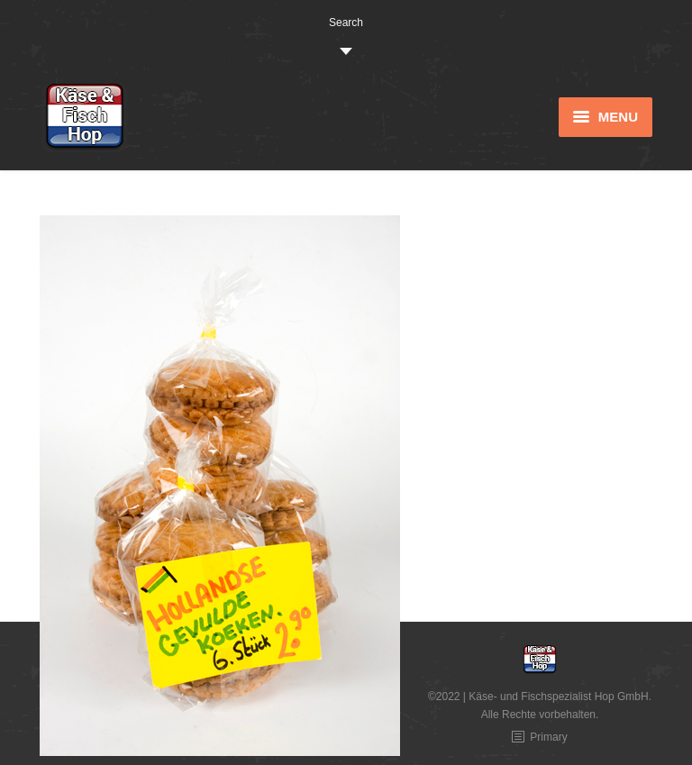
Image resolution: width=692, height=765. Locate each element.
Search (346, 22)
